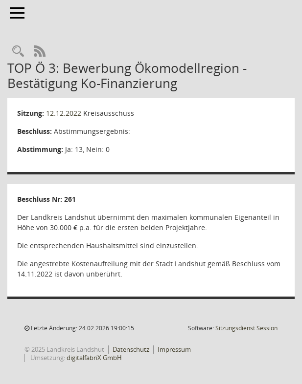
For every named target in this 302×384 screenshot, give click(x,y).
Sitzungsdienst (246, 328)
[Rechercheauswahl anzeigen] (18, 51)
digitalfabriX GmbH (94, 357)
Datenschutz (131, 349)
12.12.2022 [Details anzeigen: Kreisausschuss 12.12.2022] (63, 113)
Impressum (174, 349)
